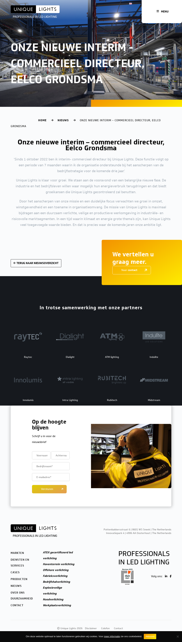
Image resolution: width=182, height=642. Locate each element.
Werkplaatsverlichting (57, 605)
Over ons (18, 593)
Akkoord (150, 636)
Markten (17, 553)
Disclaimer (91, 628)
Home (42, 120)
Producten (19, 579)
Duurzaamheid (22, 599)
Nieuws (63, 120)
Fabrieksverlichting (55, 576)
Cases (15, 572)
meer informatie (112, 636)
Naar (129, 270)
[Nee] (177, 636)
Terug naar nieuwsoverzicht (36, 263)
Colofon (105, 628)
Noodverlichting (53, 599)
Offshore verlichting (55, 570)
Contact (17, 605)
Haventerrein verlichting (58, 564)
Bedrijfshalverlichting (56, 582)
